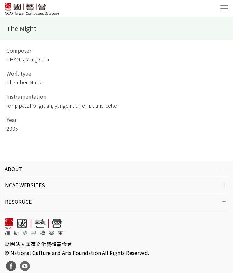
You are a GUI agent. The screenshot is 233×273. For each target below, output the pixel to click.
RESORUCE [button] (18, 201)
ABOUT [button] (14, 169)
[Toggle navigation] (224, 8)
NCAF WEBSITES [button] (25, 185)
